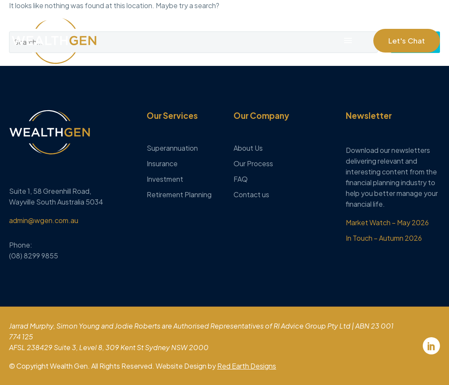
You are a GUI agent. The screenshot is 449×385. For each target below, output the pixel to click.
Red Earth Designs (246, 365)
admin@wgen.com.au (43, 220)
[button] (406, 41)
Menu (348, 40)
